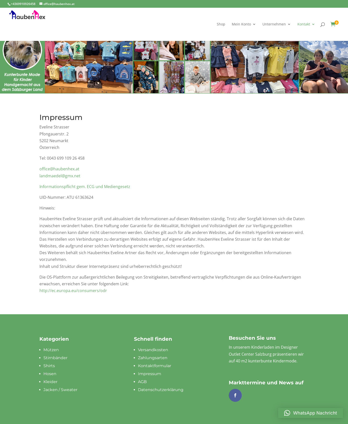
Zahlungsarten (152, 357)
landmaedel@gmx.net (59, 176)
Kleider (50, 381)
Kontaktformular (154, 365)
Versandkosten (153, 349)
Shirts (49, 365)
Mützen (51, 349)
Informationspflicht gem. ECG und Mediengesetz (84, 186)
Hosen (49, 373)
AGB (142, 381)
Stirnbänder (55, 357)
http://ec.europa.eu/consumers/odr (73, 290)
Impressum (149, 373)
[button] (310, 413)
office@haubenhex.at (59, 169)
